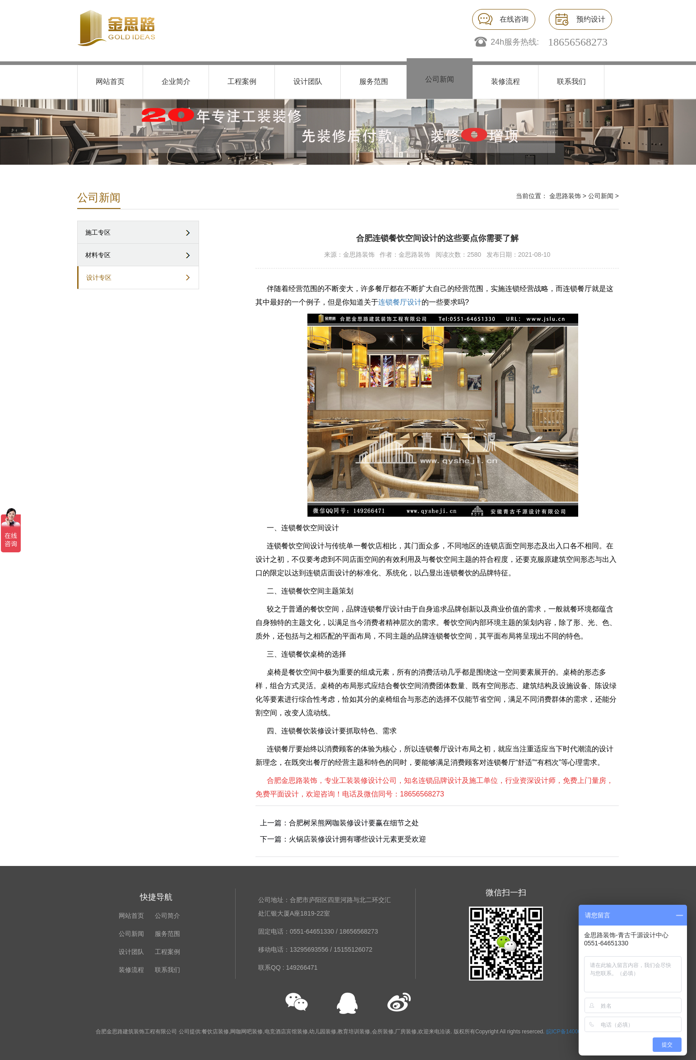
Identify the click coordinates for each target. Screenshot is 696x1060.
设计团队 (307, 81)
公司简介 (167, 915)
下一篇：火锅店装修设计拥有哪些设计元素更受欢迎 (343, 839)
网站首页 (110, 81)
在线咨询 (514, 19)
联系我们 (571, 81)
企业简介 (176, 81)
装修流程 (505, 81)
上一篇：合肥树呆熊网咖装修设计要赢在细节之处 (339, 823)
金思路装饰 (565, 195)
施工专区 (98, 232)
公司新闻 (439, 79)
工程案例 (241, 81)
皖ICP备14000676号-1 (573, 1031)
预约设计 (590, 19)
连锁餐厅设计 (400, 302)
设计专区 (98, 277)
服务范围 (373, 81)
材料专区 (98, 255)
